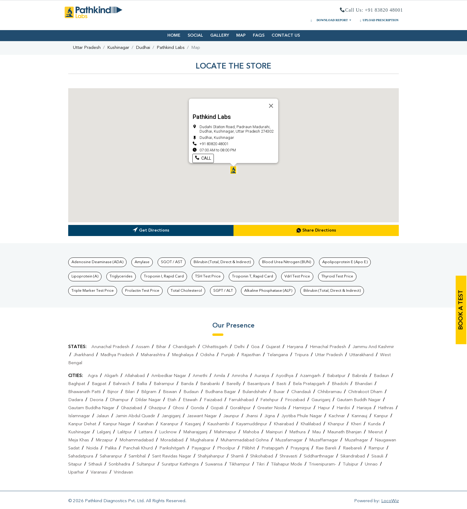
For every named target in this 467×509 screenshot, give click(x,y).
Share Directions (316, 230)
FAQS (258, 35)
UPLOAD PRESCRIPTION (378, 20)
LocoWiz (390, 501)
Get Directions (151, 231)
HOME (173, 35)
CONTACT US (286, 35)
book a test (461, 310)
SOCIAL (195, 35)
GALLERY (219, 35)
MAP (241, 35)
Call (203, 158)
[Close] (271, 106)
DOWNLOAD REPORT (328, 20)
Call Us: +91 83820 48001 (371, 10)
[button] (233, 170)
